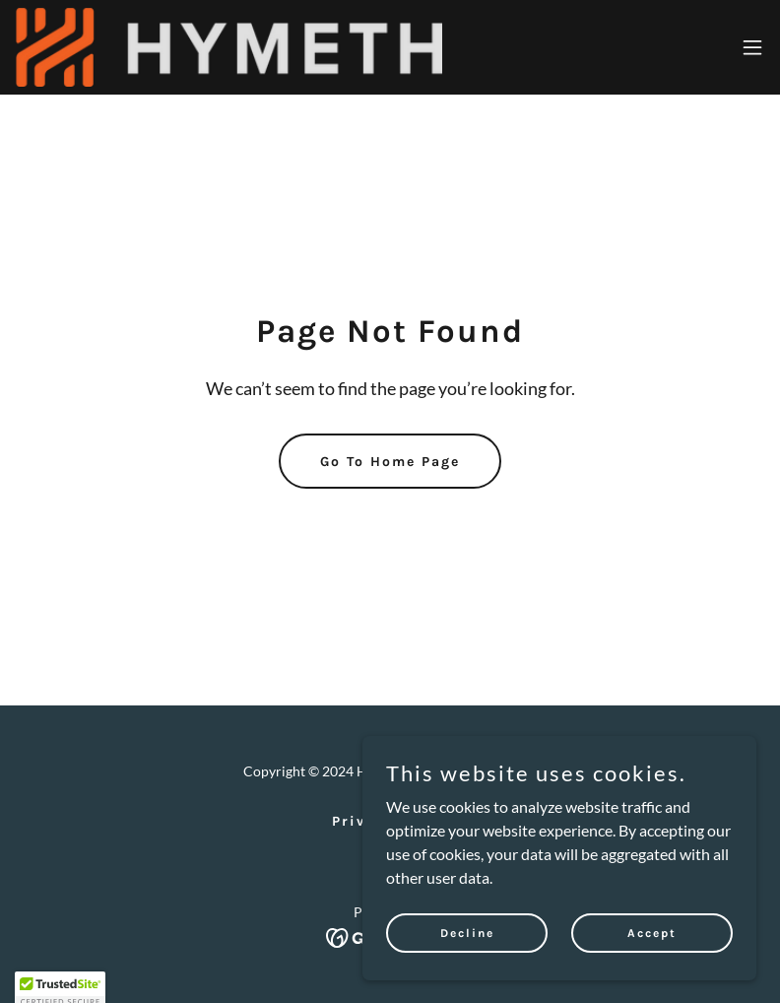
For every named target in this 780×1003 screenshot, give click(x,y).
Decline (467, 972)
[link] (229, 47)
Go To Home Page (390, 461)
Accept (652, 972)
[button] (752, 47)
